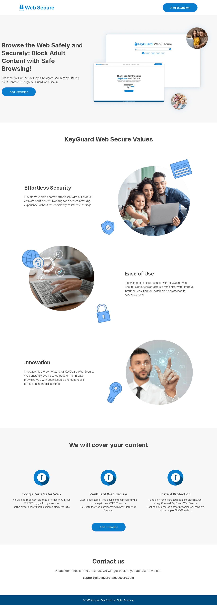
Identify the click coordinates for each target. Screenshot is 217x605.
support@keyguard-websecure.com (108, 577)
